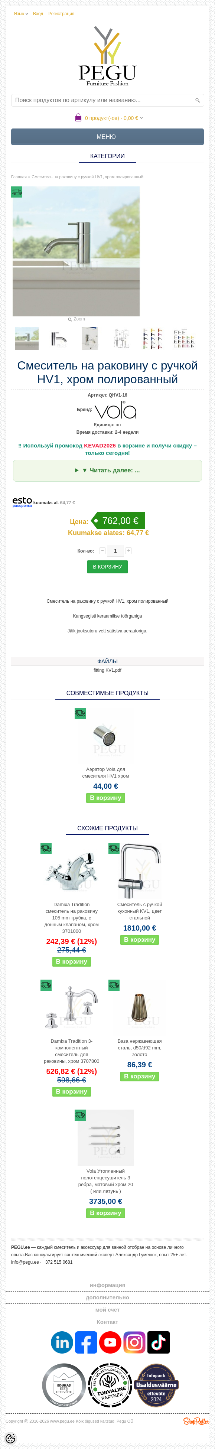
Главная (19, 177)
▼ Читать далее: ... (111, 470)
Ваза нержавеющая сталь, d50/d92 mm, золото (140, 1047)
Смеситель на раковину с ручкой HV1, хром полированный (87, 177)
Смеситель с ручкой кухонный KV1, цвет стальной (139, 911)
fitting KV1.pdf (107, 670)
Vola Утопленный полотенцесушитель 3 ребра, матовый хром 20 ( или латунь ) (105, 1181)
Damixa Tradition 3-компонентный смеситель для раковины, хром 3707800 (72, 1051)
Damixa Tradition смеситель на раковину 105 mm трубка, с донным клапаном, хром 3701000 (72, 918)
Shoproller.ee (196, 1421)
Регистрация (61, 13)
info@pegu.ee (25, 1262)
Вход (38, 13)
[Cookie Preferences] (10, 1438)
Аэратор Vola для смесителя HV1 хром (105, 772)
